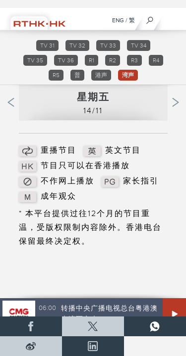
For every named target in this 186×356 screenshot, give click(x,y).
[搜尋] (150, 17)
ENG (118, 20)
